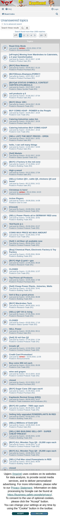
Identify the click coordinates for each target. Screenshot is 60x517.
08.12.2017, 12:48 (33, 59)
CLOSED (13, 269)
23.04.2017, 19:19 (33, 121)
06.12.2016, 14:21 (33, 183)
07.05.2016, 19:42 (33, 314)
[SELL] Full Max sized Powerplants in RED (30, 459)
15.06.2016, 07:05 (33, 235)
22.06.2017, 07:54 (33, 96)
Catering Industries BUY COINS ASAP (28, 127)
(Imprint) (17, 473)
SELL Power (15, 329)
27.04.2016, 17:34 (33, 340)
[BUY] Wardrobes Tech (20, 303)
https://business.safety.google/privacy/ (29, 494)
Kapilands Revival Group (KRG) (25, 397)
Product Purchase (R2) (26, 282)
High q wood (15, 170)
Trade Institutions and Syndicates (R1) (32, 401)
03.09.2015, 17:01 (33, 416)
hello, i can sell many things (23, 145)
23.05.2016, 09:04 (33, 254)
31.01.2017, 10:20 (33, 155)
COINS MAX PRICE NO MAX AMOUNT (28, 232)
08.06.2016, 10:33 (33, 243)
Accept (20, 513)
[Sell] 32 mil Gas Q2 (19, 337)
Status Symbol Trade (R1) (27, 89)
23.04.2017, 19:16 (33, 130)
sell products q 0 (17, 93)
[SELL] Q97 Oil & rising (20, 312)
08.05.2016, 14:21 (33, 305)
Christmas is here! (18, 190)
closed (12, 380)
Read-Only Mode (17, 46)
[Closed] (13, 207)
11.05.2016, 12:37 (33, 271)
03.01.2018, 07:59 (34, 48)
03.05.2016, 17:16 (33, 323)
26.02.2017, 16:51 (33, 138)
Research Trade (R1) (25, 106)
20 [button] (41, 35)
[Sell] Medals (15, 153)
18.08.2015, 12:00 (33, 436)
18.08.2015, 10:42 (33, 453)
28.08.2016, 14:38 (33, 201)
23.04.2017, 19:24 (33, 113)
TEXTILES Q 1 (16, 224)
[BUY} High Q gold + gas (21, 260)
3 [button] (27, 35)
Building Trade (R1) (24, 256)
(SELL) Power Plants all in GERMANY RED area (32, 215)
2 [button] (23, 35)
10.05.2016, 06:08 (33, 297)
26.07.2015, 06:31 (33, 470)
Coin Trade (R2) (23, 132)
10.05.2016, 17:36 (33, 280)
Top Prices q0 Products (20, 277)
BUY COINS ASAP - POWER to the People (30, 110)
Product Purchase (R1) (26, 70)
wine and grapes (17, 371)
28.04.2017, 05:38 (33, 104)
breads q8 (14, 346)
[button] (15, 35)
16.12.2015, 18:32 (33, 374)
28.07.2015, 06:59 (33, 462)
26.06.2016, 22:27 (33, 226)
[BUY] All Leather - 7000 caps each (26, 406)
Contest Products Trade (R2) (28, 228)
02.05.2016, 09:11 (33, 331)
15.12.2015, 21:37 (33, 382)
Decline (39, 513)
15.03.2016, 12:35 (34, 357)
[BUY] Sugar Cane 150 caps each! (26, 388)
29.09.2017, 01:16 (33, 68)
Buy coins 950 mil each (20, 363)
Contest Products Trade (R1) (28, 211)
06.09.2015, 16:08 (33, 408)
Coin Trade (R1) (23, 115)
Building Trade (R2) (24, 166)
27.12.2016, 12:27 (33, 164)
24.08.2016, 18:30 (33, 209)
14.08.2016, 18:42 (33, 218)
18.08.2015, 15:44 (33, 425)
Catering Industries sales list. (23, 119)
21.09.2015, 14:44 (33, 391)
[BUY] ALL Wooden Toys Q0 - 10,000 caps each (32, 442)
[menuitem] (8, 9)
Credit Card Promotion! (20, 354)
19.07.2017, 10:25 (33, 87)
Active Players (16, 198)
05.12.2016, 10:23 (34, 192)
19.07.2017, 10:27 (33, 76)
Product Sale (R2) (24, 98)
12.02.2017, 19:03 (33, 147)
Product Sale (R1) (24, 61)
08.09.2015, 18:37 (33, 399)
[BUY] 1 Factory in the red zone (24, 162)
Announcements (23, 50)
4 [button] (31, 35)
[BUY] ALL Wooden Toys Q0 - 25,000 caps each (32, 451)
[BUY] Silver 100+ (18, 102)
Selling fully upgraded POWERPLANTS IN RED (32, 414)
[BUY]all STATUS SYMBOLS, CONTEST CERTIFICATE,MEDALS (28, 83)
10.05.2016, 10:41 (33, 288)
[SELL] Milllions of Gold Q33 (23, 423)
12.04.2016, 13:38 (33, 348)
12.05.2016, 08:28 (33, 263)
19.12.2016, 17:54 (33, 173)
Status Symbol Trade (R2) (27, 324)
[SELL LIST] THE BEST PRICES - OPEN (28, 136)
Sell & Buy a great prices (21, 295)
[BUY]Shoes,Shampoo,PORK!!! (24, 74)
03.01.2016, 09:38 (33, 365)
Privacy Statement (21, 487)
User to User (22, 202)
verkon (22, 48)
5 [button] (34, 35)
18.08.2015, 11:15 (33, 444)
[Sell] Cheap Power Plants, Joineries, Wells (30, 286)
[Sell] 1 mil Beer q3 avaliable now (25, 241)
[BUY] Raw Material (18, 65)
